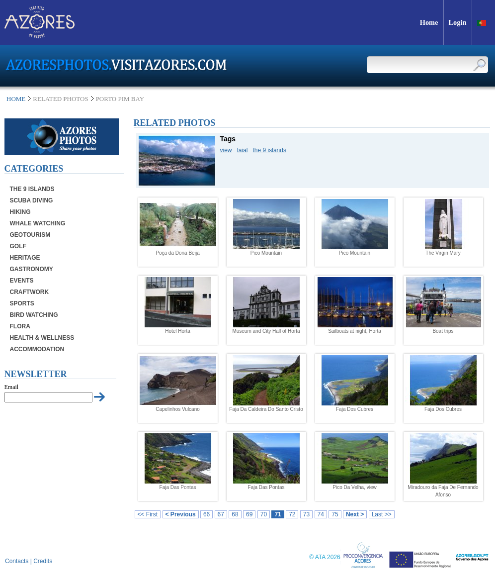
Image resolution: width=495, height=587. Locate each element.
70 (263, 514)
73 (306, 514)
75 (334, 514)
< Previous (180, 514)
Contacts (16, 561)
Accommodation (37, 349)
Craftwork (29, 292)
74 (321, 514)
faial (242, 150)
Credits (42, 561)
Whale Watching (38, 223)
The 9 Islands (32, 189)
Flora (20, 326)
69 (249, 514)
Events (22, 280)
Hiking (20, 211)
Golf (18, 246)
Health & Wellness (42, 337)
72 (292, 514)
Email (11, 387)
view (226, 150)
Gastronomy (31, 269)
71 (277, 514)
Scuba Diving (31, 200)
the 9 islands (269, 150)
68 (235, 514)
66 (206, 514)
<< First (148, 514)
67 (221, 514)
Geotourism (30, 234)
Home (15, 98)
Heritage (25, 257)
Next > (355, 514)
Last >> (382, 514)
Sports (22, 303)
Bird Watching (34, 314)
